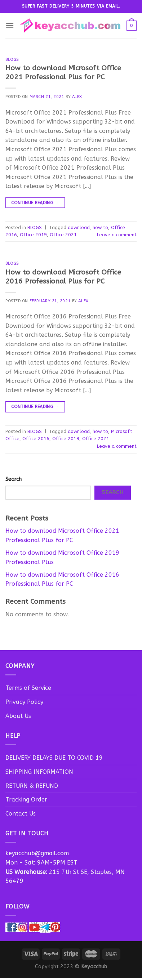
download (79, 227)
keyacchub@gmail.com (37, 853)
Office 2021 (63, 234)
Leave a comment (117, 234)
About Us (18, 716)
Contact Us (20, 813)
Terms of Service (28, 687)
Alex (77, 96)
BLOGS (12, 59)
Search (13, 479)
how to (100, 227)
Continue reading (35, 203)
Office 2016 (35, 438)
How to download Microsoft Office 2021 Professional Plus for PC (63, 72)
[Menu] (9, 25)
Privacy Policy (24, 701)
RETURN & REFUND (31, 785)
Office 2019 (33, 234)
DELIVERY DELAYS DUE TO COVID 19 (54, 757)
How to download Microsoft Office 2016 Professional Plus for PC (63, 276)
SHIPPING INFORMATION (39, 771)
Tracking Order (26, 799)
